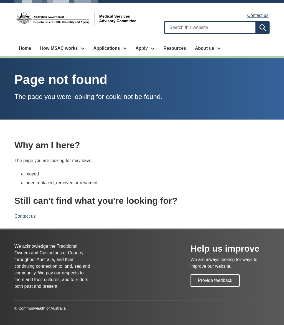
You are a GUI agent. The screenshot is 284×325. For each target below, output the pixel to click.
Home (25, 48)
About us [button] (204, 48)
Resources (174, 48)
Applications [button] (106, 48)
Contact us (257, 15)
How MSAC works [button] (59, 48)
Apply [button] (141, 48)
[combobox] (210, 27)
